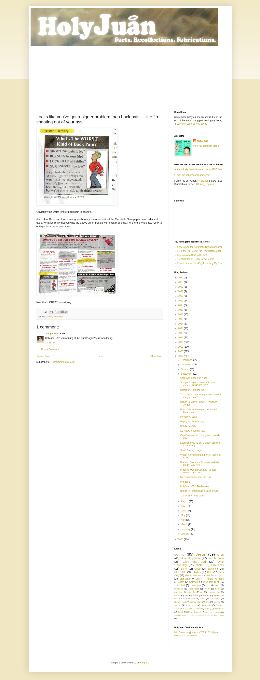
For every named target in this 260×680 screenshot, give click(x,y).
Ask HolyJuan (190, 558)
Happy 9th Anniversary (192, 421)
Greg (220, 554)
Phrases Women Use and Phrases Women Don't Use (198, 471)
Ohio (209, 572)
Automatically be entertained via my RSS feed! (198, 169)
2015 (181, 319)
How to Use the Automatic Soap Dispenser (199, 247)
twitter (197, 568)
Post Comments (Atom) (63, 362)
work (217, 585)
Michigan (178, 589)
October (185, 369)
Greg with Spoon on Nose (193, 378)
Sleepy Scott (52, 333)
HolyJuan (202, 140)
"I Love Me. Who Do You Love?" (191, 123)
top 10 (206, 595)
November (186, 364)
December (186, 360)
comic (179, 554)
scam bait (179, 585)
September (187, 373)
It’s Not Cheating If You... (193, 430)
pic (201, 592)
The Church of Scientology (201, 615)
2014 (181, 323)
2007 (181, 356)
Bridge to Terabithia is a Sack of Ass (199, 491)
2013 (181, 328)
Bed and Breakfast (213, 612)
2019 (181, 300)
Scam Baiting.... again (191, 450)
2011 (181, 337)
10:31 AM (50, 342)
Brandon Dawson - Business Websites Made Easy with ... (200, 463)
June (183, 510)
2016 (181, 314)
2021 (181, 291)
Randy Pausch (188, 426)
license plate (196, 602)
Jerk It (181, 612)
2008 (181, 351)
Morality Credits (188, 416)
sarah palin (216, 558)
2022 (181, 286)
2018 (181, 305)
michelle (191, 592)
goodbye (178, 592)
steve (195, 595)
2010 (181, 342)
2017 (181, 310)
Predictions (215, 598)
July (183, 506)
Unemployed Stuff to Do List (192, 255)
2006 (181, 539)
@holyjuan (203, 180)
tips (208, 585)
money (208, 608)
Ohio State (180, 572)
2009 (181, 346)
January (185, 533)
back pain (57, 316)
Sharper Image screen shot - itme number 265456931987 (197, 384)
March (184, 524)
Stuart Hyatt (180, 602)
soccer (177, 605)
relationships (214, 592)
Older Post (156, 356)
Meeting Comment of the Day (195, 477)
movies (217, 602)
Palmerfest (194, 589)
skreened (213, 568)
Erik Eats (217, 565)
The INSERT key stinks (192, 495)
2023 (181, 282)
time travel (191, 605)
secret (177, 595)
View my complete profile (206, 146)
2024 (181, 277)
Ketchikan (190, 598)
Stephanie (206, 605)
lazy (190, 608)
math (210, 578)
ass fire (48, 316)
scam (181, 582)
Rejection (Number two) (192, 390)
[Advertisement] (130, 75)
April (183, 520)
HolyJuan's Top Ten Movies (194, 486)
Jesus (201, 554)
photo (199, 565)
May (183, 515)
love (208, 602)
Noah (202, 598)
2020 (181, 296)
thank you (195, 585)
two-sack (219, 608)
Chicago (193, 582)
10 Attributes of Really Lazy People (195, 259)
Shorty (199, 578)
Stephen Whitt (180, 615)
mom (198, 608)
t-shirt (184, 568)
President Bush (211, 582)
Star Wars (185, 578)
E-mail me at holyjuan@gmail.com (192, 175)
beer (217, 589)
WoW (207, 589)
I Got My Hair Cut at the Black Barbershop (199, 251)
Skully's (196, 572)
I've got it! (185, 481)
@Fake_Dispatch (205, 184)
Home (100, 356)
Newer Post (43, 356)
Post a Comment (50, 349)
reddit (221, 578)
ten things (219, 615)
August (185, 501)
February (186, 529)
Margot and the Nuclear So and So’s (204, 575)
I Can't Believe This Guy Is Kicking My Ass (199, 263)
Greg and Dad (194, 561)
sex (186, 595)
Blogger (144, 662)
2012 (181, 333)
